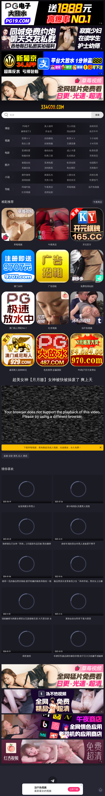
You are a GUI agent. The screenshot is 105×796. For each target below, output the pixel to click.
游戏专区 (94, 126)
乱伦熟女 (71, 155)
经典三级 (48, 155)
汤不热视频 (93, 186)
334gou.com (52, 107)
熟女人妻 (26, 143)
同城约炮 (26, 186)
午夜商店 (48, 186)
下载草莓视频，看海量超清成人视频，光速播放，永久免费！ (63, 447)
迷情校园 (26, 179)
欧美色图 (71, 162)
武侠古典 (94, 174)
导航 (7, 189)
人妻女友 (71, 174)
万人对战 (71, 126)
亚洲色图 (48, 162)
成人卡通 (71, 150)
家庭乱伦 (48, 174)
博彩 (7, 128)
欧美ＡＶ (71, 138)
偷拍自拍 (48, 150)
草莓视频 (71, 186)
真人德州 (48, 126)
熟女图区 (71, 167)
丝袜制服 (48, 143)
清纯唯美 (48, 167)
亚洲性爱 (26, 150)
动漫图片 (94, 162)
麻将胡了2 (26, 131)
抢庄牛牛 (94, 131)
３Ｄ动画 (94, 138)
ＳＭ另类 (94, 143)
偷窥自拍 (26, 162)
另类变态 (94, 155)
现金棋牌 (71, 131)
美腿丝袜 (26, 167)
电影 (7, 152)
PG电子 (26, 126)
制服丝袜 (26, 155)
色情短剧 (48, 192)
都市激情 (26, 174)
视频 (7, 140)
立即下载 (74, 789)
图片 (7, 164)
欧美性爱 (94, 150)
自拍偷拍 (48, 138)
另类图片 (94, 167)
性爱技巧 (94, 179)
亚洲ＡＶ (26, 138)
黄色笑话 (71, 179)
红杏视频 (26, 192)
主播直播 (71, 143)
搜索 (97, 114)
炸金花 (48, 131)
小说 (7, 177)
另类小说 (48, 179)
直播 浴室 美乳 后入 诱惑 (15, 455)
